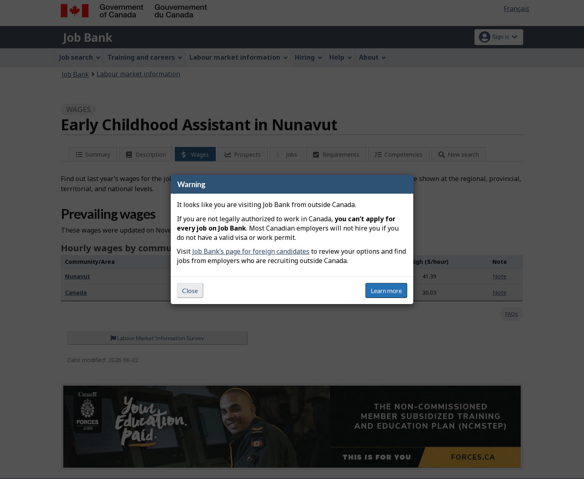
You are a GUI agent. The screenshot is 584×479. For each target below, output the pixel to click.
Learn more (386, 290)
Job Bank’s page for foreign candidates (250, 251)
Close (190, 290)
